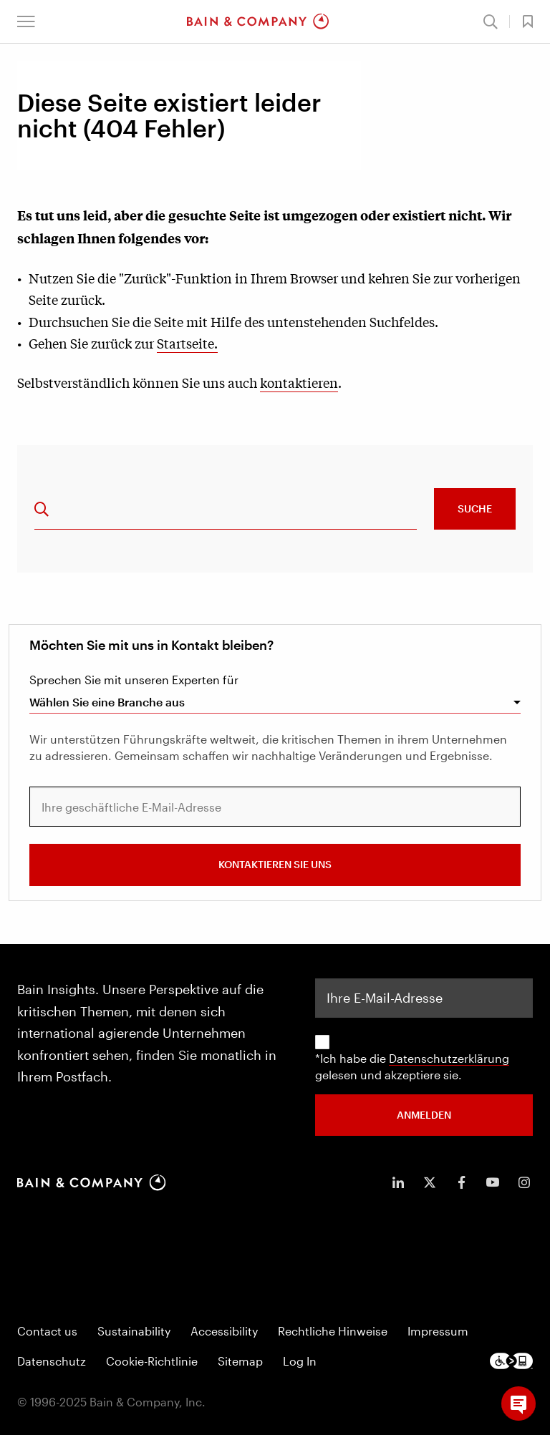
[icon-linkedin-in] (398, 1182)
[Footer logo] (511, 1361)
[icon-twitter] (429, 1182)
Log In (300, 1361)
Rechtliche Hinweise (332, 1331)
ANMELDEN (424, 1115)
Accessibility (224, 1331)
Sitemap (240, 1361)
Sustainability (133, 1331)
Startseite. (187, 343)
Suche (475, 508)
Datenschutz (51, 1361)
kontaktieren (299, 382)
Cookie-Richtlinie (152, 1361)
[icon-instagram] (524, 1182)
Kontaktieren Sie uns (275, 864)
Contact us (47, 1331)
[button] (26, 21)
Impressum (437, 1331)
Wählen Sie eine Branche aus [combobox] (107, 702)
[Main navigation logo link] (258, 21)
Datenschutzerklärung (449, 1058)
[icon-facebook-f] (461, 1182)
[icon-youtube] (492, 1182)
